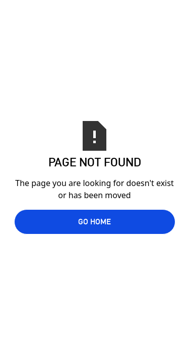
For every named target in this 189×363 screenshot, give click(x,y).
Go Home (94, 221)
